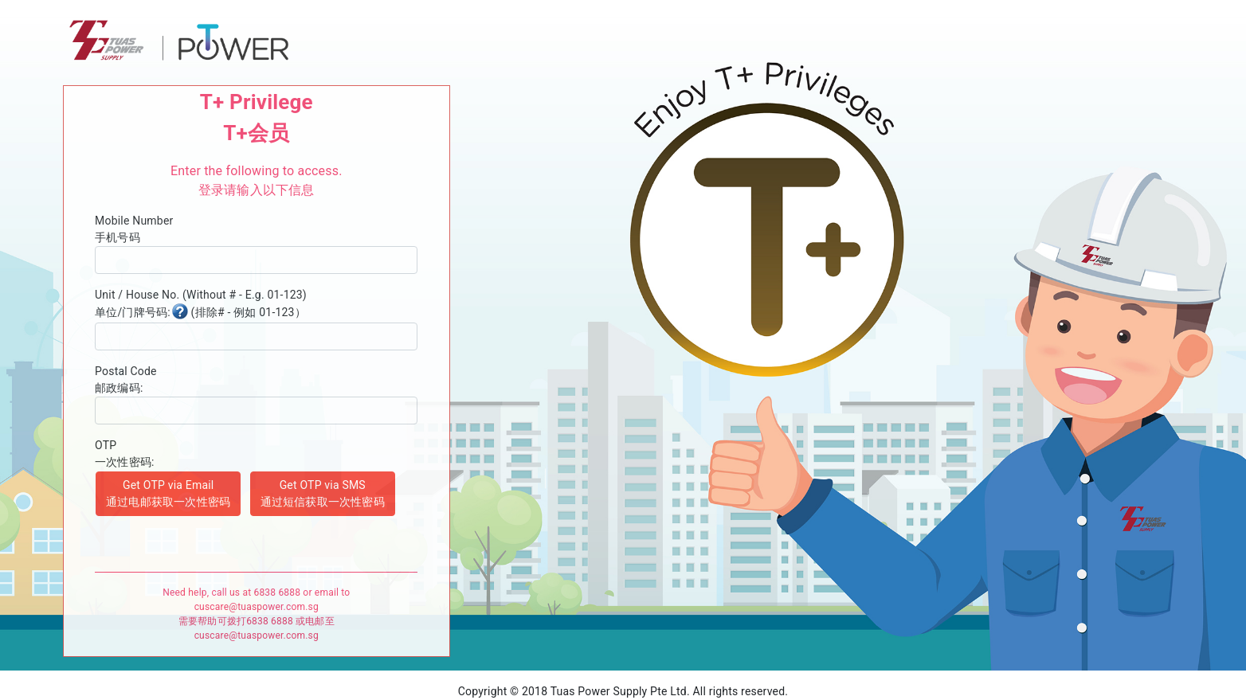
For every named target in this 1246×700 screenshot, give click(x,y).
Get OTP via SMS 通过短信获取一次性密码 (323, 493)
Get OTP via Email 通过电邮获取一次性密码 (168, 493)
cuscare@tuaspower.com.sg (256, 606)
